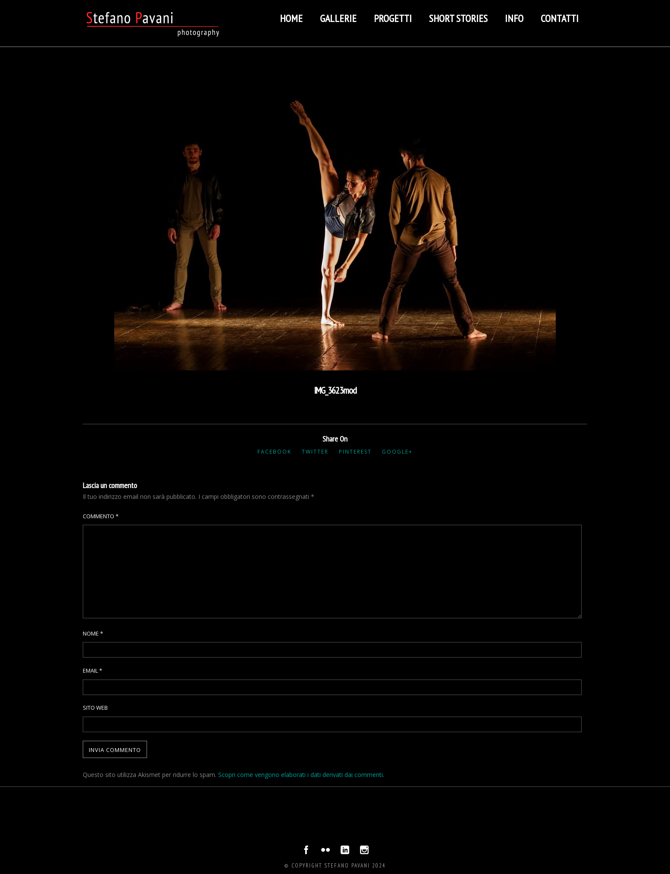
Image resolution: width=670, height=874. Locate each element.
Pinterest (355, 451)
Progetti (393, 18)
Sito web (95, 707)
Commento (101, 516)
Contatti (560, 18)
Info (514, 18)
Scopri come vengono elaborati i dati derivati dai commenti (300, 775)
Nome (93, 633)
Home (291, 18)
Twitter (315, 451)
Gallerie (338, 18)
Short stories (458, 18)
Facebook (274, 451)
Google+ (397, 451)
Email (92, 670)
